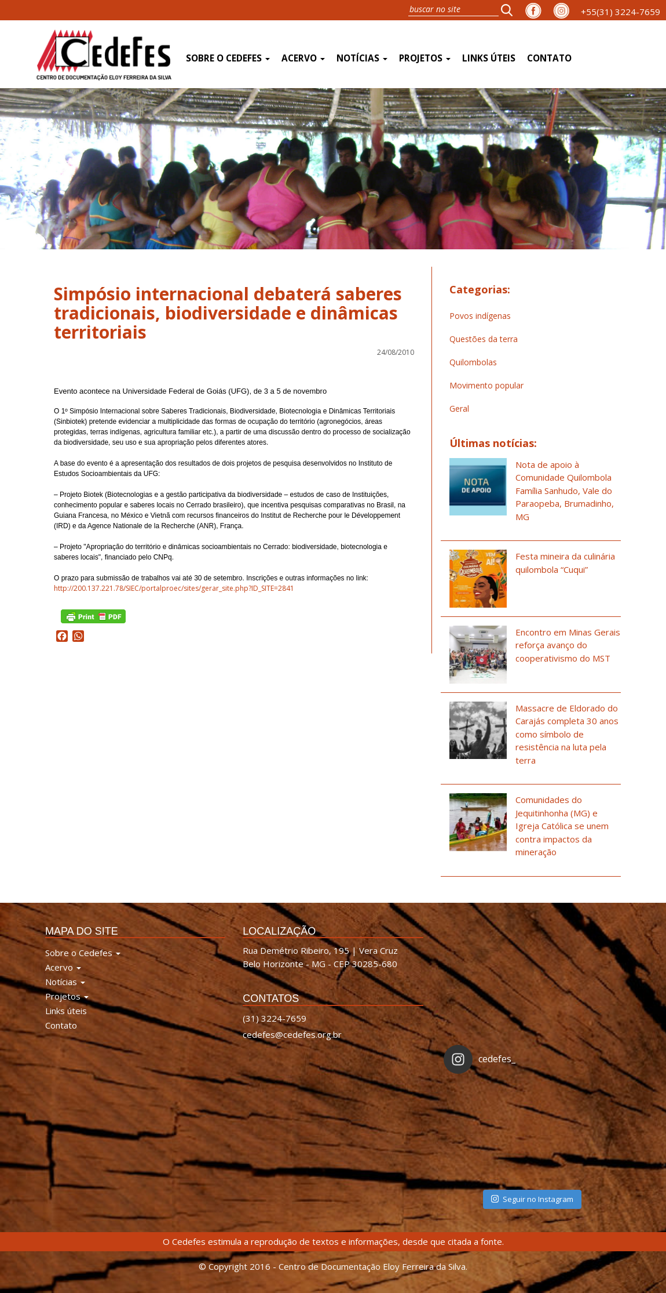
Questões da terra (483, 338)
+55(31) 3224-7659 (620, 11)
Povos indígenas (480, 315)
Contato (549, 58)
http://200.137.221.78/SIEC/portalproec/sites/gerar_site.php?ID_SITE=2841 (174, 588)
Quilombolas (473, 362)
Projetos (425, 58)
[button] (510, 10)
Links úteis (488, 58)
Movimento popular (486, 385)
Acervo (303, 58)
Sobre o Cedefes (228, 58)
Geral (459, 408)
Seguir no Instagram (532, 1199)
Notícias (361, 58)
